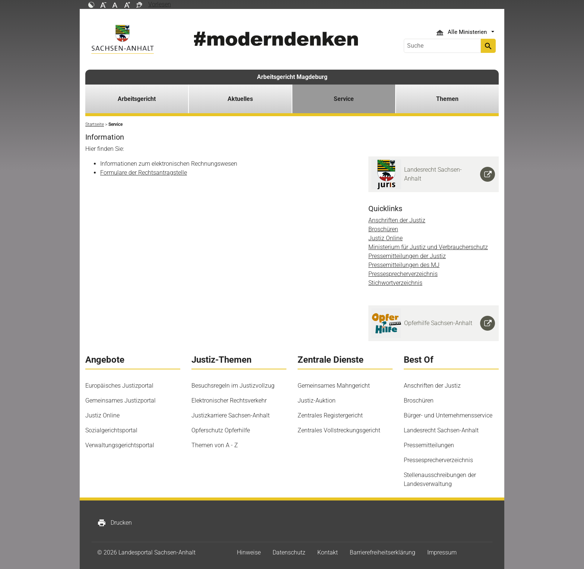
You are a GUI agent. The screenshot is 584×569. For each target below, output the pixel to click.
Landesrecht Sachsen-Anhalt (441, 430)
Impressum (442, 552)
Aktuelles (240, 98)
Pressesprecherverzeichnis (403, 273)
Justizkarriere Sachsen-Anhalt (230, 415)
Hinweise (249, 552)
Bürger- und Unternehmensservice (448, 415)
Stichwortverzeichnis (395, 282)
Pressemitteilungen (429, 445)
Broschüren (383, 229)
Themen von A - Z (214, 445)
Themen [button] (447, 98)
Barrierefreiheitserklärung (382, 552)
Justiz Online (385, 238)
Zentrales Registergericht (330, 415)
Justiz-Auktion (317, 400)
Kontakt (327, 552)
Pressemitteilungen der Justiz (407, 256)
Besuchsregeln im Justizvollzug (232, 385)
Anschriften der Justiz (396, 220)
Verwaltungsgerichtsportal (119, 445)
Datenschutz (289, 552)
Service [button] (344, 98)
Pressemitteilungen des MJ (403, 264)
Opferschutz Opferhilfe (220, 430)
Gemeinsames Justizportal (120, 400)
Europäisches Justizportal (119, 385)
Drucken (114, 522)
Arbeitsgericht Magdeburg (292, 76)
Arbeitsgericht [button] (137, 98)
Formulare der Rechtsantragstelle (143, 172)
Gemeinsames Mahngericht (334, 385)
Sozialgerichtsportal (111, 430)
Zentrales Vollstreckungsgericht (339, 430)
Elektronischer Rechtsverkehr (229, 400)
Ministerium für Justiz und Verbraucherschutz (428, 247)
